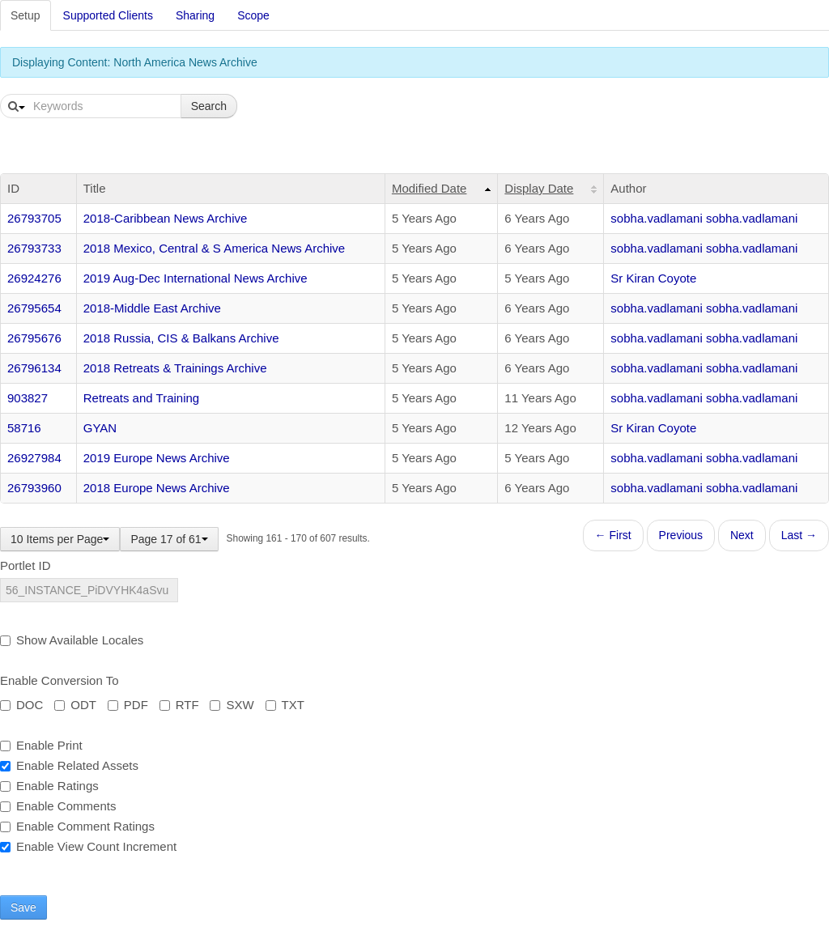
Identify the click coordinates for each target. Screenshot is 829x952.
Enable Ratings (49, 786)
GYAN (100, 428)
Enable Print (41, 745)
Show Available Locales (71, 640)
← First (613, 535)
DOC (21, 705)
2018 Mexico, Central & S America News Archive (214, 248)
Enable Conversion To (59, 680)
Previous (681, 535)
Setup (25, 15)
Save (23, 907)
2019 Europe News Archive (156, 458)
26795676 (34, 338)
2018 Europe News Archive (156, 488)
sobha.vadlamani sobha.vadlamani (703, 218)
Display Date (538, 188)
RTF (179, 705)
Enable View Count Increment (88, 846)
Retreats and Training (141, 398)
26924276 (34, 278)
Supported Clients (108, 15)
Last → (799, 535)
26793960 (34, 488)
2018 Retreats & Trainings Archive (175, 368)
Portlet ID (25, 565)
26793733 (34, 248)
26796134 (34, 368)
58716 (24, 428)
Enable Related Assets (69, 765)
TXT (285, 705)
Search (209, 106)
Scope (253, 15)
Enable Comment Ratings (77, 826)
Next (742, 535)
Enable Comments (58, 806)
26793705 (34, 218)
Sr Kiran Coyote (653, 278)
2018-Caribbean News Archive (165, 218)
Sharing (195, 15)
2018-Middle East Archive (152, 308)
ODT (75, 705)
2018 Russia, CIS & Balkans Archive (181, 338)
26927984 (34, 458)
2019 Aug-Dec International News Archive (195, 278)
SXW (231, 705)
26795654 (34, 308)
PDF (128, 705)
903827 (27, 398)
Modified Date (429, 188)
